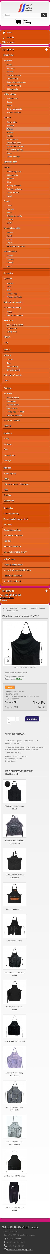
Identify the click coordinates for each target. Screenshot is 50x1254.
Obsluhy (10, 219)
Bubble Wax (9, 501)
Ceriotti (7, 201)
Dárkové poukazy (11, 513)
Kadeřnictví (8, 55)
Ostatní (9, 102)
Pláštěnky (10, 125)
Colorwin (10, 263)
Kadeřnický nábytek (12, 581)
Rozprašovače (12, 139)
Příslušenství (12, 328)
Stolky (9, 212)
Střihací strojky (12, 89)
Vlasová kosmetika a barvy (15, 552)
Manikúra (7, 433)
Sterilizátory (11, 401)
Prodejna (3, 600)
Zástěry (10, 129)
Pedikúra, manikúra (12, 546)
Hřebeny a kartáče (14, 186)
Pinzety (9, 312)
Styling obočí (12, 332)
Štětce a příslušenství (15, 315)
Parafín (7, 337)
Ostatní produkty (13, 157)
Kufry (6, 342)
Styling (9, 239)
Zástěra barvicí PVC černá (14, 1176)
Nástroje (7, 426)
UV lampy (8, 444)
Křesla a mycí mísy (14, 172)
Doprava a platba (6, 598)
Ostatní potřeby (13, 192)
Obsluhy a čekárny (14, 75)
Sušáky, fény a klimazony (16, 82)
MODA (9, 223)
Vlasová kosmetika (12, 228)
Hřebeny (10, 132)
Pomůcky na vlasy (14, 143)
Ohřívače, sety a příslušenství (17, 484)
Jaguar (9, 105)
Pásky (6, 479)
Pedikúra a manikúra (13, 575)
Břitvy (9, 182)
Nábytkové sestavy (14, 86)
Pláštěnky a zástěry (14, 189)
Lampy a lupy (12, 293)
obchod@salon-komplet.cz (19, 1250)
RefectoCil (8, 320)
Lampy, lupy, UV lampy (15, 412)
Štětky (9, 153)
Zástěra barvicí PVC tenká (14, 1041)
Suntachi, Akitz (12, 99)
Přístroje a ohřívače (14, 297)
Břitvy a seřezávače (14, 109)
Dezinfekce (8, 508)
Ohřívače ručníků (13, 370)
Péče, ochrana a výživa (16, 246)
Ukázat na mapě (14, 1239)
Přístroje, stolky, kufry (13, 565)
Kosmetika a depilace (13, 535)
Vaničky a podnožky (14, 415)
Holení (9, 196)
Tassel (9, 236)
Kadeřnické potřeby (12, 530)
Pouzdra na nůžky (14, 112)
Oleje (6, 380)
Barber (7, 167)
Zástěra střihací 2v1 (14, 941)
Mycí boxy (11, 68)
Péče (6, 490)
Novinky (8, 37)
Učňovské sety (10, 162)
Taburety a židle (13, 405)
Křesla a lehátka (13, 398)
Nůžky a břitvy (10, 94)
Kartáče (10, 136)
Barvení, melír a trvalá (15, 146)
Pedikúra (7, 388)
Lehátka (10, 283)
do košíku (32, 719)
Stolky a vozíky (12, 79)
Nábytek (7, 355)
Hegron (9, 243)
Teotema (10, 232)
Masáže (7, 350)
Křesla (9, 65)
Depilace (7, 468)
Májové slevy (9, 559)
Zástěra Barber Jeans (14, 909)
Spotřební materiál (12, 420)
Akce (6, 32)
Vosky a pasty (10, 473)
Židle (8, 286)
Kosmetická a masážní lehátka (17, 570)
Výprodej (8, 42)
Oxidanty (10, 259)
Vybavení (8, 60)
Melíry (9, 266)
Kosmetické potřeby (12, 307)
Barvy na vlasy (10, 251)
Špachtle (7, 495)
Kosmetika (8, 273)
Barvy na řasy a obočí (15, 325)
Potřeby (7, 117)
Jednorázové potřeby (15, 150)
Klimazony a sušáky (14, 216)
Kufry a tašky (12, 122)
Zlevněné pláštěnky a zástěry (16, 519)
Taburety (10, 72)
